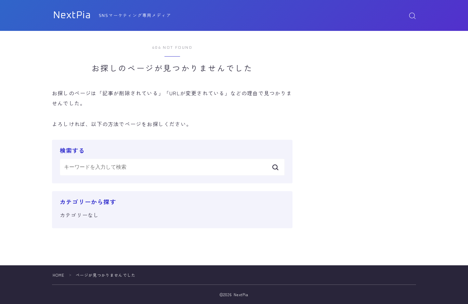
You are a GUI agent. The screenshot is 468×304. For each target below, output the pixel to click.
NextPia (73, 15)
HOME (59, 275)
